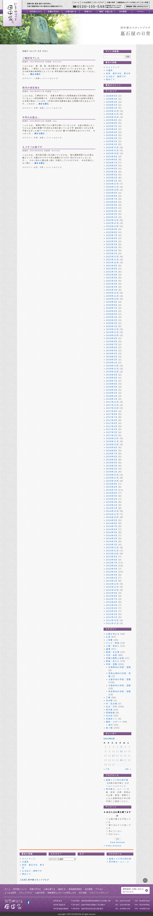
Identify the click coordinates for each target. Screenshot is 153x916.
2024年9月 (112, 156)
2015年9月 (112, 484)
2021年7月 (112, 272)
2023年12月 (112, 184)
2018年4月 (112, 390)
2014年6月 (112, 529)
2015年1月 (112, 508)
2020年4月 (112, 317)
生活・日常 (39, 167)
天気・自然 (39, 108)
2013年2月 (112, 578)
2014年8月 (112, 523)
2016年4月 (112, 463)
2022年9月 (112, 229)
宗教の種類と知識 (115, 658)
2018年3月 (112, 393)
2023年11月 (112, 187)
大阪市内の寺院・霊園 (119, 679)
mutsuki (57, 62)
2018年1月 (112, 399)
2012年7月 (112, 599)
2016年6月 (112, 456)
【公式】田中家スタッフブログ (34, 880)
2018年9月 (112, 375)
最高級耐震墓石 (75, 889)
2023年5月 (112, 205)
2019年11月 (112, 332)
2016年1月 (112, 472)
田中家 (109, 710)
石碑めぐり (111, 719)
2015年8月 (112, 487)
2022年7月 (112, 235)
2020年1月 (112, 326)
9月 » (128, 769)
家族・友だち (112, 661)
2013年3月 (112, 575)
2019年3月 (112, 357)
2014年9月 (112, 520)
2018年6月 (112, 384)
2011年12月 (112, 620)
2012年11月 (112, 587)
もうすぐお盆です (32, 147)
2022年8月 (112, 232)
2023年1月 (112, 217)
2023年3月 (112, 211)
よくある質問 (10, 893)
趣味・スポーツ (114, 722)
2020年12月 (112, 293)
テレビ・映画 (112, 643)
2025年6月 (112, 129)
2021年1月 (112, 290)
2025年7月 (112, 126)
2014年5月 (112, 532)
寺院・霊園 (111, 664)
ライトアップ (112, 67)
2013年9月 (112, 556)
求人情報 (83, 893)
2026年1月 (112, 108)
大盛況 (109, 70)
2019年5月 (112, 350)
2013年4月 (112, 572)
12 (121, 751)
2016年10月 (112, 444)
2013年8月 (112, 560)
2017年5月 (112, 423)
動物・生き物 (112, 652)
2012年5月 (112, 605)
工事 (108, 697)
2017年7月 (112, 417)
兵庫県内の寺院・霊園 (119, 667)
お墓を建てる (49, 889)
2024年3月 (112, 175)
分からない (114, 834)
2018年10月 (112, 372)
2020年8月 (112, 305)
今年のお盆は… (31, 117)
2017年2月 (112, 432)
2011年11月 (112, 623)
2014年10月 (112, 517)
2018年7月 (112, 381)
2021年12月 (112, 256)
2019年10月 (112, 335)
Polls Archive (113, 846)
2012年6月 (112, 602)
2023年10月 (112, 190)
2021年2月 (112, 287)
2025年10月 (112, 117)
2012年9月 (112, 593)
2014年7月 (112, 526)
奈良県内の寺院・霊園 (119, 691)
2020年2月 (112, 323)
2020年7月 (112, 308)
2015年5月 (112, 496)
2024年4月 (112, 172)
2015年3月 (112, 502)
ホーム (7, 889)
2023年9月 (112, 193)
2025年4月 (112, 135)
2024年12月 (112, 147)
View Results (117, 842)
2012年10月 (112, 590)
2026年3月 (112, 102)
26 (121, 760)
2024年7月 (112, 163)
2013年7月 (112, 563)
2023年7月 (112, 199)
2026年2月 (112, 105)
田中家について (20, 889)
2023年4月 (112, 208)
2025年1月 (112, 144)
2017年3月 (112, 429)
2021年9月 (112, 266)
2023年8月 (112, 196)
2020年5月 (112, 314)
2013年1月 (112, 581)
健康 (108, 649)
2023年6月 (112, 202)
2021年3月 (112, 284)
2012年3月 (112, 611)
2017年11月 (112, 405)
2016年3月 (112, 466)
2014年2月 (112, 541)
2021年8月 (112, 269)
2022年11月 (112, 223)
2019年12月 (112, 329)
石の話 (109, 716)
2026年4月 (112, 99)
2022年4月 (112, 244)
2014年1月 (112, 544)
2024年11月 (112, 150)
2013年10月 (112, 553)
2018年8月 (112, 378)
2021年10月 (112, 262)
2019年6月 (112, 347)
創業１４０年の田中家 (117, 780)
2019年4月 (112, 353)
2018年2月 (112, 396)
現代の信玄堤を (31, 88)
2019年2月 (112, 359)
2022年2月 (112, 250)
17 (113, 756)
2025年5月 (112, 132)
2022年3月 (112, 247)
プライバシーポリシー (98, 893)
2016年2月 (112, 469)
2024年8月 (112, 159)
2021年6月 (112, 275)
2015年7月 (112, 490)
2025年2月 (112, 141)
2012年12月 (112, 584)
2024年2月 (112, 178)
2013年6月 (112, 566)
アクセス (99, 889)
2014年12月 (112, 511)
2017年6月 (112, 420)
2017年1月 (112, 435)
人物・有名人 (112, 646)
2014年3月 (112, 538)
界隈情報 (110, 713)
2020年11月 (112, 296)
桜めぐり (110, 79)
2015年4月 (112, 499)
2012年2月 (112, 614)
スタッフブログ (25, 893)
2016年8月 (112, 450)
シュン (56, 91)
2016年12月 (112, 438)
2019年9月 (112, 338)
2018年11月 (112, 369)
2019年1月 (112, 362)
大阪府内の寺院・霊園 (119, 685)
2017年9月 (112, 411)
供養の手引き (35, 889)
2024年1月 (112, 181)
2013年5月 (112, 569)
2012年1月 (112, 617)
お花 (108, 637)
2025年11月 (112, 114)
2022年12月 (112, 220)
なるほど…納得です (116, 76)
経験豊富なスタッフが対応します (62, 893)
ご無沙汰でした (31, 58)
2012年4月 (112, 608)
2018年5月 (112, 387)
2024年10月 (112, 153)
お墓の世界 (40, 893)
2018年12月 (112, 366)
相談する (62, 889)
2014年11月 (112, 514)
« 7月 (107, 769)
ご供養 (37, 78)
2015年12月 (112, 475)
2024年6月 (112, 165)
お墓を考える (112, 634)
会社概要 (88, 889)
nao (55, 121)
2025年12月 (112, 111)
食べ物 (109, 728)
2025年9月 (112, 120)
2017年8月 (112, 414)
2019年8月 (112, 341)
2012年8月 (112, 596)
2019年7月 (112, 344)
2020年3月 (112, 320)
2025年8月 (112, 123)
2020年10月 (112, 299)
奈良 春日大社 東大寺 (119, 73)
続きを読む (37, 74)
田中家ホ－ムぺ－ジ (116, 789)
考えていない (115, 831)
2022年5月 (112, 241)
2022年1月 (112, 253)
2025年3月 (112, 138)
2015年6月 (112, 493)
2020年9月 (112, 302)
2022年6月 (112, 238)
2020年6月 (112, 311)
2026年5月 (112, 96)
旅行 (110, 725)
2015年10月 (112, 481)
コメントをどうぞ (50, 78)
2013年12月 (112, 547)
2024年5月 (112, 168)
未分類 (109, 700)
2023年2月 (112, 214)
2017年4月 (112, 426)
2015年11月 (112, 478)
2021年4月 (112, 281)
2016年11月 (112, 441)
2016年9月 (112, 447)
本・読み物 (111, 704)
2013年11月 (112, 551)
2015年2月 (112, 505)
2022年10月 (112, 226)
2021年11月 (112, 259)
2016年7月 (112, 453)
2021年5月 (112, 278)
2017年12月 (112, 402)
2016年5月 (112, 460)
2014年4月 (112, 535)
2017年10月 (112, 408)
